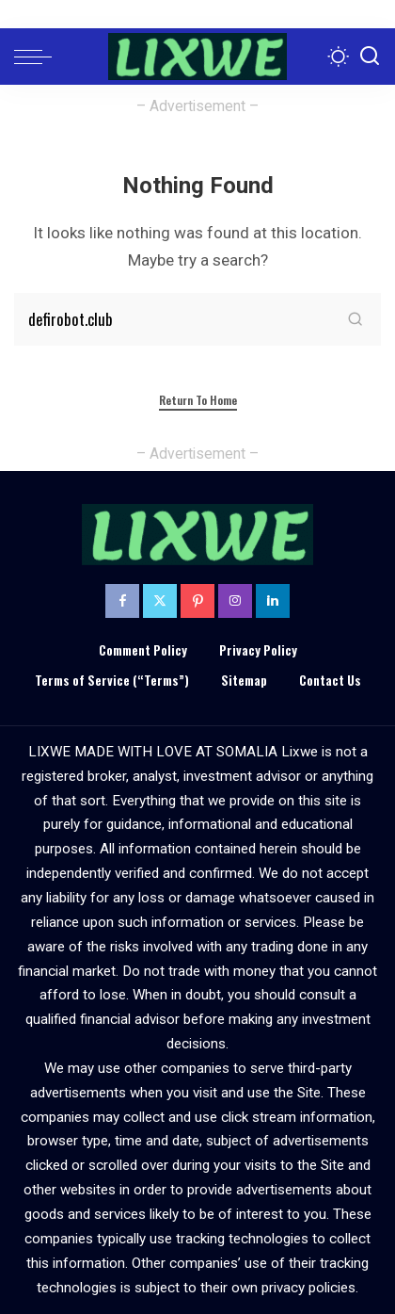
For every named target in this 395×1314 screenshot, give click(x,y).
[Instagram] (235, 601)
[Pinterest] (197, 601)
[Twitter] (160, 601)
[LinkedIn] (273, 601)
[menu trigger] (37, 56)
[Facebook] (122, 601)
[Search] (369, 56)
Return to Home (198, 400)
